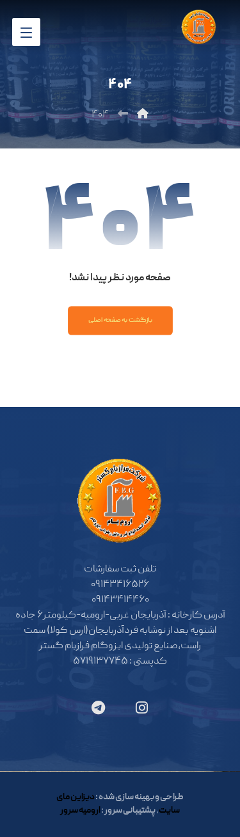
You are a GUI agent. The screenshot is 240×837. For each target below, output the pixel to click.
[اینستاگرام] (142, 708)
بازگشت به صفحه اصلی (120, 320)
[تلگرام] (98, 708)
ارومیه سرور (80, 810)
